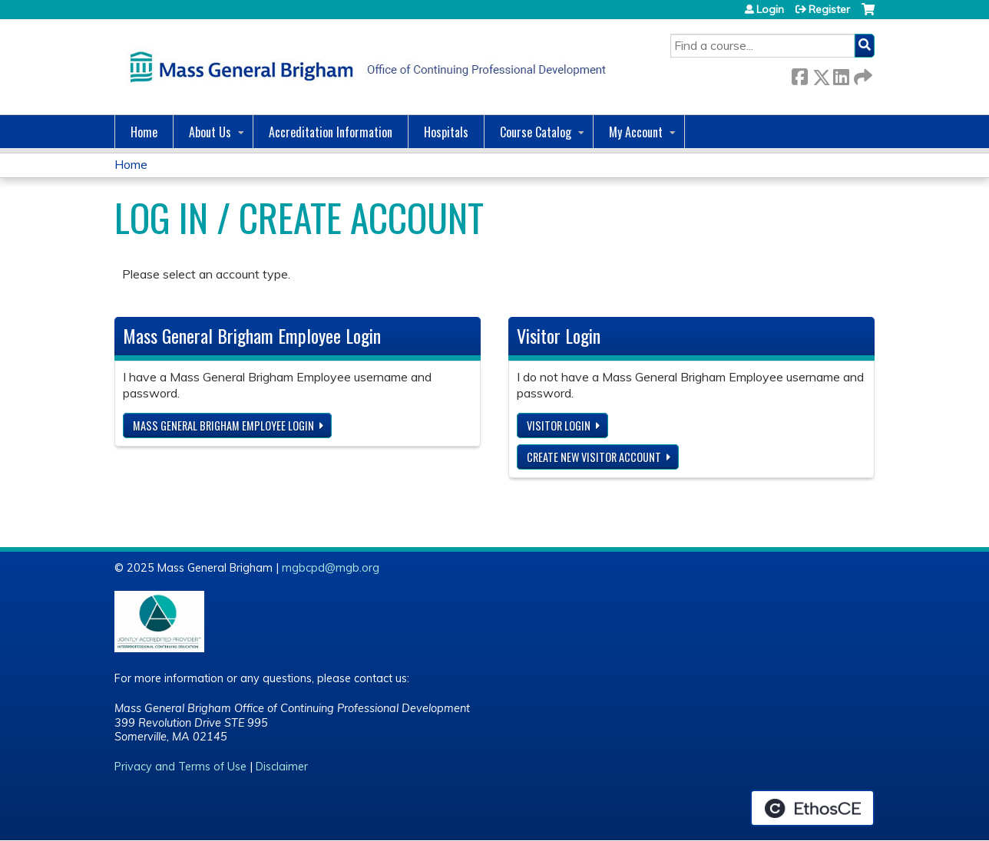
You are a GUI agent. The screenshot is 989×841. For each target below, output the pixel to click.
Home (144, 132)
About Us (210, 132)
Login (770, 9)
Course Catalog (535, 132)
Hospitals (446, 132)
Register (829, 9)
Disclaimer (282, 766)
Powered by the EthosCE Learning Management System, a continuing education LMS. (812, 808)
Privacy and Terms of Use (180, 766)
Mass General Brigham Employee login (223, 425)
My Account (636, 132)
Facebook (799, 74)
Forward (861, 74)
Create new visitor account (594, 457)
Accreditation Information (330, 132)
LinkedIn (840, 74)
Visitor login (558, 425)
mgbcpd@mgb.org (330, 568)
